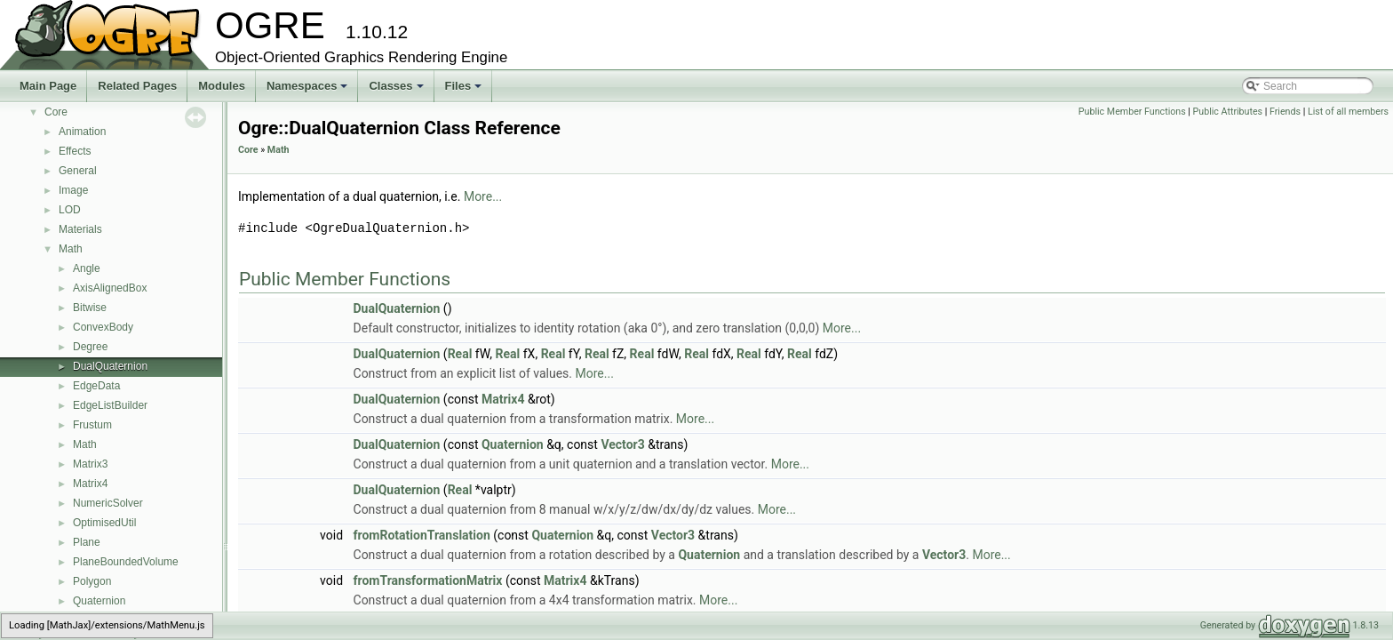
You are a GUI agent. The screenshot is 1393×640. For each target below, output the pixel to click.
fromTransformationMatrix (428, 580)
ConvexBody (103, 327)
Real (460, 354)
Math (71, 249)
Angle (86, 268)
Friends (1285, 111)
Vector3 (622, 444)
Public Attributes (1228, 111)
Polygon (92, 581)
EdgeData (96, 386)
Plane (86, 542)
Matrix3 (90, 464)
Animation (82, 131)
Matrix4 (90, 483)
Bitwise (90, 307)
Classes (397, 90)
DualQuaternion (110, 366)
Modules (221, 85)
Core (56, 112)
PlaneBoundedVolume (126, 562)
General (78, 170)
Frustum (92, 425)
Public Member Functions (1132, 111)
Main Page (48, 85)
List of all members (1348, 111)
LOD (70, 210)
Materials (80, 229)
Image (73, 190)
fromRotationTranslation (422, 535)
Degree (90, 346)
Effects (75, 151)
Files (465, 90)
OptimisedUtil (104, 522)
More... (483, 196)
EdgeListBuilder (110, 405)
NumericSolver (108, 503)
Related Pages (137, 85)
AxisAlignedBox (110, 288)
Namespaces (309, 90)
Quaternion (99, 601)
